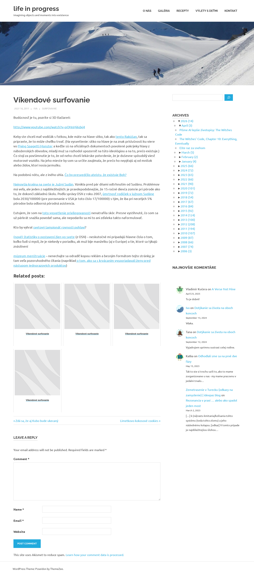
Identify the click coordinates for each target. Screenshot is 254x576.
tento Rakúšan (126, 136)
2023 (187, 175)
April (187, 125)
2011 (188, 228)
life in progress (38, 8)
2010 (188, 233)
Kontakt (230, 11)
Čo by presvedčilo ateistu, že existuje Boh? (95, 175)
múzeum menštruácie (29, 256)
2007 (187, 246)
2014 (188, 215)
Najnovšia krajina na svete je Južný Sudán (43, 184)
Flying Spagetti (29, 146)
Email (18, 521)
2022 (187, 179)
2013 (188, 219)
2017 (187, 201)
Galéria (164, 11)
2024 (187, 170)
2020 (188, 188)
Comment (21, 459)
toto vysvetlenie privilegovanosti (66, 213)
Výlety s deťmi (207, 11)
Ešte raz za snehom (192, 148)
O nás (147, 11)
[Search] (228, 97)
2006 (186, 251)
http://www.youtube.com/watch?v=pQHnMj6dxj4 (49, 127)
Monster (46, 146)
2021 (187, 184)
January (189, 161)
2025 (187, 166)
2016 (187, 206)
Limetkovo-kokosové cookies (139, 420)
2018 (187, 197)
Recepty (182, 11)
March (188, 152)
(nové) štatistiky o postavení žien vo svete (44, 237)
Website (19, 532)
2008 (187, 242)
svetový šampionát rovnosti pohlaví (59, 227)
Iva (36, 108)
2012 (188, 224)
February (190, 157)
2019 (187, 192)
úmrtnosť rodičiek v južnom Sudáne (128, 194)
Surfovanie (49, 108)
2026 (187, 121)
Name (18, 509)
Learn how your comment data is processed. (95, 555)
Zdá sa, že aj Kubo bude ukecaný (36, 420)
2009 (187, 237)
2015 (187, 210)
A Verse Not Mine (224, 289)
